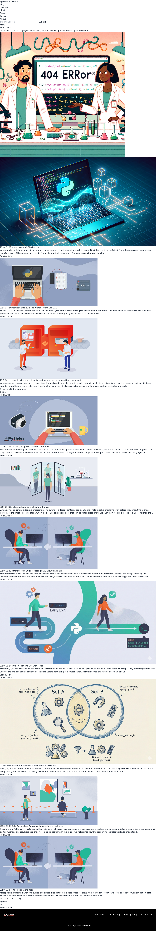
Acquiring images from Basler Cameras (30, 446)
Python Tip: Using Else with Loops (27, 665)
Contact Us (146, 914)
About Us (99, 914)
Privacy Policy (130, 914)
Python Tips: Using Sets (22, 889)
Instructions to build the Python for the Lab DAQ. (34, 307)
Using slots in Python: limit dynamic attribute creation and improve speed (46, 380)
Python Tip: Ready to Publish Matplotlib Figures (34, 765)
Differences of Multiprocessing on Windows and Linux (36, 570)
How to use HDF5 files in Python (26, 247)
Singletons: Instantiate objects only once (29, 507)
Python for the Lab (9, 1)
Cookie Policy (114, 914)
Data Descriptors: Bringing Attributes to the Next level (37, 826)
